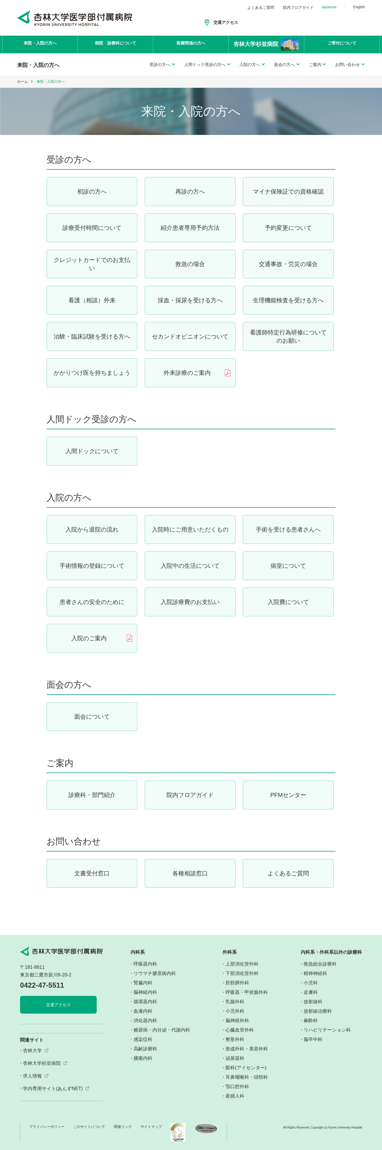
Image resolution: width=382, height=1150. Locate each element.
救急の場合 (190, 264)
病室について (288, 565)
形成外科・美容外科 (246, 1048)
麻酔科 (311, 1020)
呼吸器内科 (145, 963)
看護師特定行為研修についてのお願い (288, 336)
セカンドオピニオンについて (190, 336)
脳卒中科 (313, 1039)
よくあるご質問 (260, 7)
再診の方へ (190, 191)
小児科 (311, 982)
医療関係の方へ (191, 44)
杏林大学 (32, 1050)
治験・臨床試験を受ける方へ (92, 336)
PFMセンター (288, 795)
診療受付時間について (91, 228)
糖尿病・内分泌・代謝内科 (162, 1029)
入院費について (288, 602)
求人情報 (32, 1075)
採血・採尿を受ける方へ (190, 300)
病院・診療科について (115, 44)
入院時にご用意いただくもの (190, 529)
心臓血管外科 (239, 1029)
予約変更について (288, 228)
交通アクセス (225, 22)
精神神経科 (315, 973)
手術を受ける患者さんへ (288, 529)
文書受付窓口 (92, 873)
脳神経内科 (145, 992)
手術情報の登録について (92, 565)
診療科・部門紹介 (92, 795)
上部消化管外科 (241, 963)
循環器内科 (145, 1001)
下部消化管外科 (241, 973)
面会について (92, 716)
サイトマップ (151, 1127)
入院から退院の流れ (91, 529)
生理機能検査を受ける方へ (288, 300)
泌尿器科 (234, 1058)
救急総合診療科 (320, 963)
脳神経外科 (237, 1020)
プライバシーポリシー (47, 1127)
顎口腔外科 (237, 1086)
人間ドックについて (91, 451)
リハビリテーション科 (327, 1029)
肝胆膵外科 (237, 982)
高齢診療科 (145, 1048)
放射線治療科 (318, 1011)
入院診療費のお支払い (190, 602)
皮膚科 (311, 992)
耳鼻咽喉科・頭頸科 (246, 1077)
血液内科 (143, 1011)
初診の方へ (92, 191)
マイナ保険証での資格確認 (288, 191)
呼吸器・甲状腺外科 (246, 992)
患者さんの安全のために (92, 602)
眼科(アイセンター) (245, 1067)
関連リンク (123, 1127)
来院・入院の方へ (40, 44)
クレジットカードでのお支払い (92, 264)
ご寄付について (341, 44)
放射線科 (313, 1001)
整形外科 (234, 1039)
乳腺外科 (234, 1001)
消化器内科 (145, 1020)
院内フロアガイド (298, 7)
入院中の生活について (190, 565)
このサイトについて (89, 1127)
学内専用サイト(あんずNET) (53, 1088)
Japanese (329, 7)
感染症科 (143, 1039)
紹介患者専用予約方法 (190, 228)
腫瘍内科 (143, 1058)
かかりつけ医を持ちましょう (92, 372)
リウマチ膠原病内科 (155, 973)
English (359, 7)
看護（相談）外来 (92, 300)
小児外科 (234, 1011)
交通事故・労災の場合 (288, 264)
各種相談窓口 (190, 873)
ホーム (22, 82)
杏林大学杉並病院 (42, 1063)
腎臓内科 (143, 982)
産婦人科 (234, 1095)
